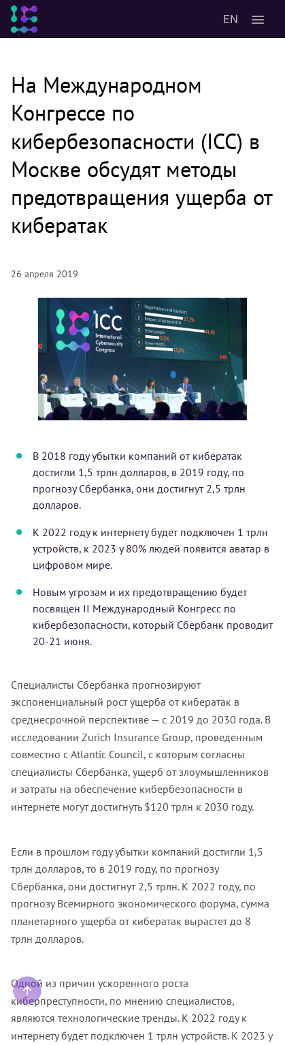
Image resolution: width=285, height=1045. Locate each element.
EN (230, 19)
